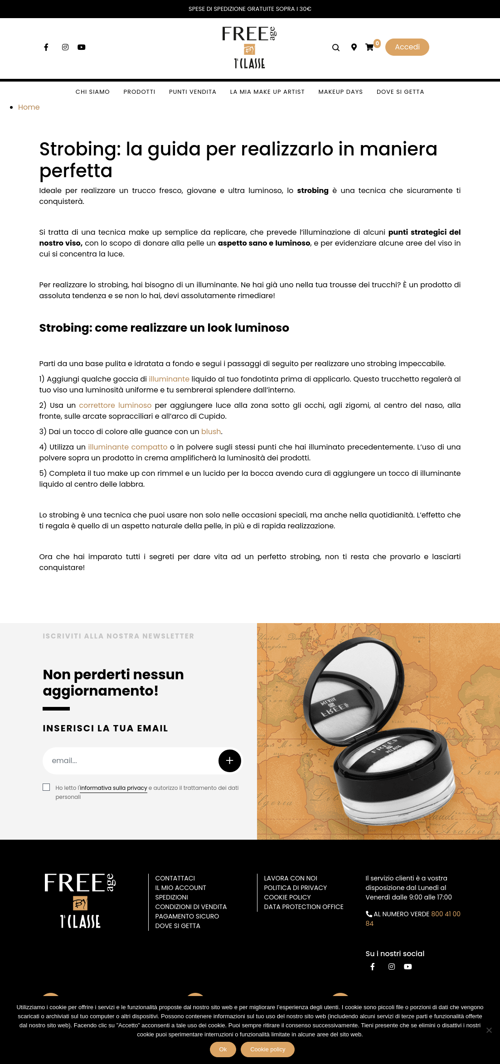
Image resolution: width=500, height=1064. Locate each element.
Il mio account (180, 887)
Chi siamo (93, 91)
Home (29, 107)
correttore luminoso (115, 405)
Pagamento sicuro (187, 916)
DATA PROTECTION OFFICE (304, 906)
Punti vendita (193, 91)
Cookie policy (267, 1049)
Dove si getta (400, 91)
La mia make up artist (267, 91)
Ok (223, 1049)
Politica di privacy (295, 887)
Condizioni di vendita (191, 906)
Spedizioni (171, 897)
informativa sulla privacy (113, 788)
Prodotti (139, 91)
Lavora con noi (290, 878)
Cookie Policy (287, 897)
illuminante (169, 379)
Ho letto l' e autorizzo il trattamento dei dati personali (146, 792)
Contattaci (175, 878)
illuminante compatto (128, 447)
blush (211, 431)
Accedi (407, 47)
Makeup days (341, 91)
